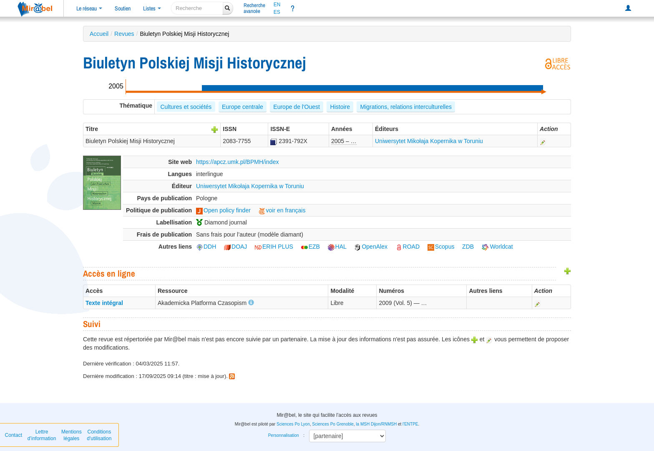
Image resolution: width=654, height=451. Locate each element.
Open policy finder (223, 210)
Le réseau (89, 8)
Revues (124, 33)
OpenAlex (370, 246)
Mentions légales (71, 435)
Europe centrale (242, 106)
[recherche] (197, 8)
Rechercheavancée (254, 8)
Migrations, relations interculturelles (406, 106)
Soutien (123, 8)
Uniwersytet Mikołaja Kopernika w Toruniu (429, 141)
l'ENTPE (410, 424)
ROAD (407, 246)
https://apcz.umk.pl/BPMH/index (237, 162)
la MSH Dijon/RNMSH (376, 424)
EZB (310, 246)
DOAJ (235, 246)
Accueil (99, 33)
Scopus (441, 246)
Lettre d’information (42, 435)
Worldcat (497, 246)
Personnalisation (283, 435)
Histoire (340, 106)
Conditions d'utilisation (99, 435)
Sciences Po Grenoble (333, 424)
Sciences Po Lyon (293, 424)
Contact (13, 435)
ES (277, 12)
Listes (152, 8)
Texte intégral (104, 303)
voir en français (282, 210)
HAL (337, 246)
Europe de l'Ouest (296, 106)
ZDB (468, 246)
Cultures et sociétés (185, 106)
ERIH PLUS (274, 246)
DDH (206, 246)
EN (277, 5)
